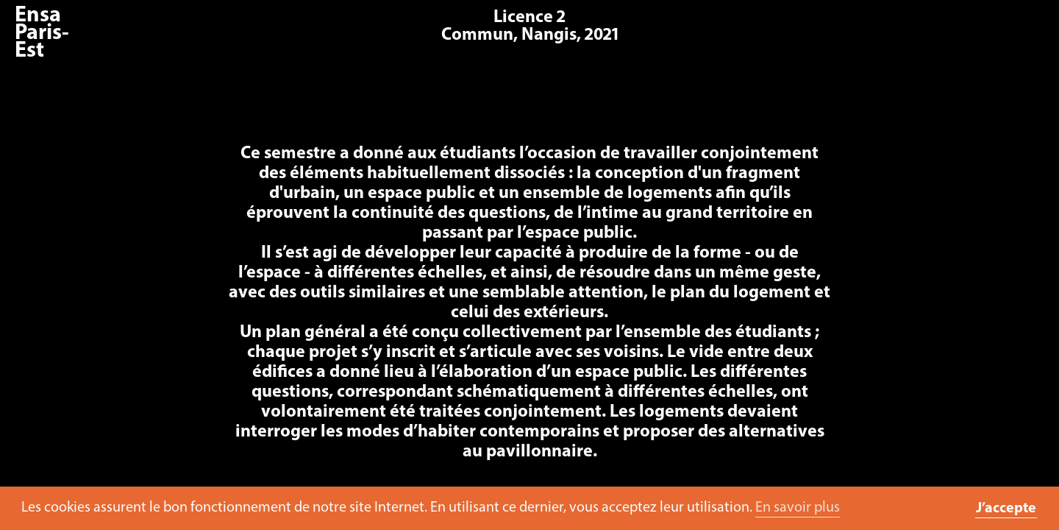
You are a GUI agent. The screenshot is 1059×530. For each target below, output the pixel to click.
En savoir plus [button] (797, 508)
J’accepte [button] (1006, 508)
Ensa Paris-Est (42, 33)
